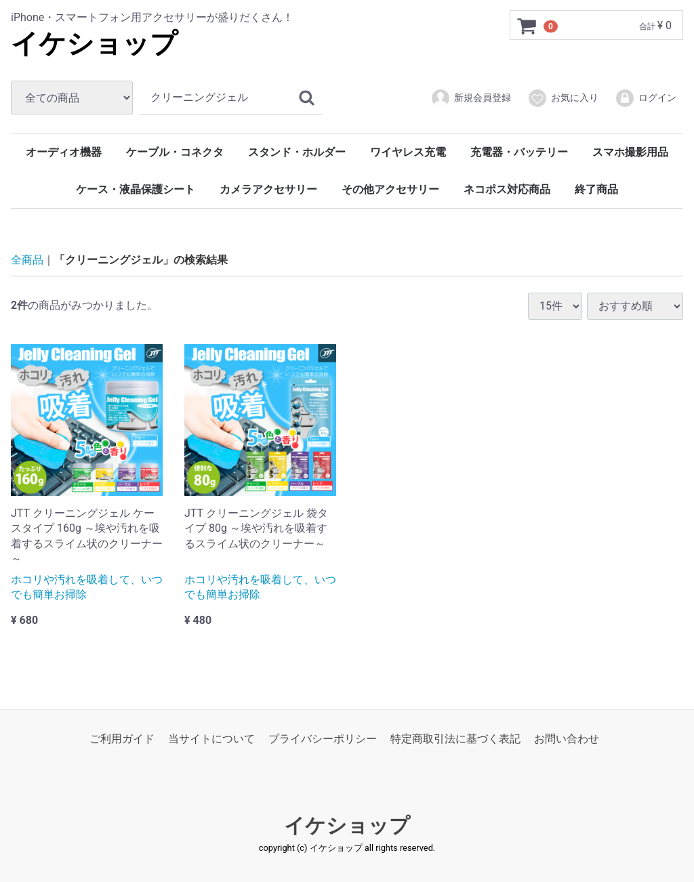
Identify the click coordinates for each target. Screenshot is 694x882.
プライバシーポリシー (322, 738)
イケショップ (94, 44)
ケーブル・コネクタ (175, 152)
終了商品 (596, 189)
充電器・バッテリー (519, 152)
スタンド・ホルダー (297, 152)
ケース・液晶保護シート (135, 189)
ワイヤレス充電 (408, 152)
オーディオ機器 (64, 152)
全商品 (27, 259)
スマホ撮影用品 (630, 152)
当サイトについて (211, 738)
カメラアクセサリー (268, 189)
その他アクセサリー (390, 189)
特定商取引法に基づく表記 (455, 738)
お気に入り (562, 98)
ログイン (645, 98)
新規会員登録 (470, 98)
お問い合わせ (566, 738)
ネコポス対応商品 (507, 189)
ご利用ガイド (122, 738)
